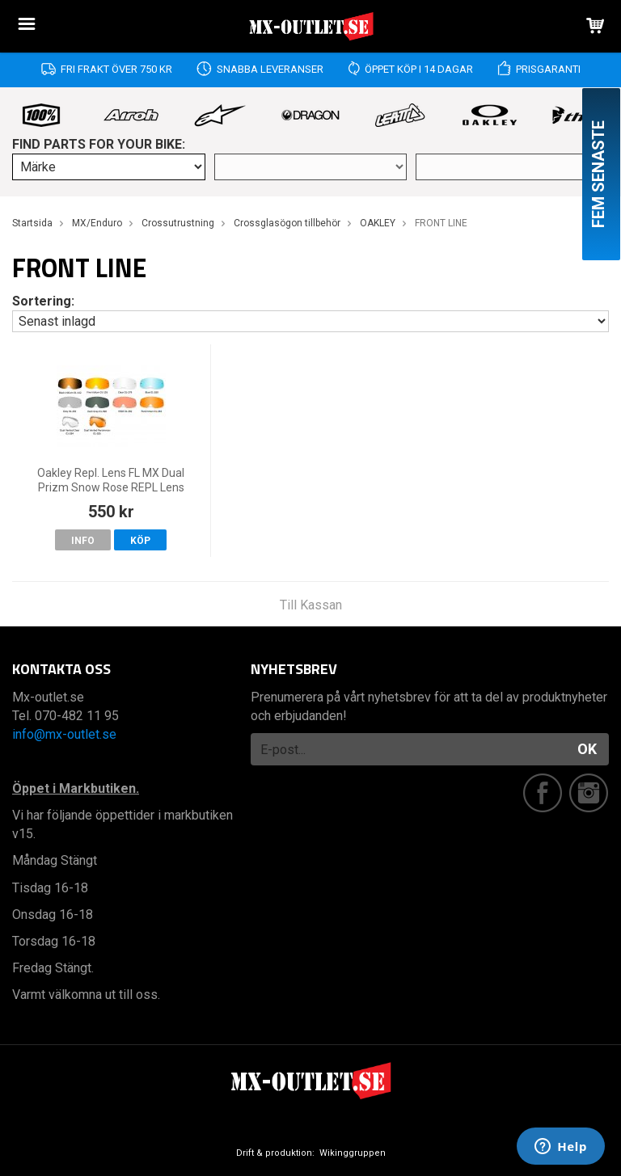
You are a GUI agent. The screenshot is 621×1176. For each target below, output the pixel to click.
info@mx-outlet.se (64, 734)
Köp (140, 540)
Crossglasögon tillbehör (287, 223)
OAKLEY (377, 223)
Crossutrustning (178, 223)
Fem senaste (598, 174)
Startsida (32, 223)
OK (587, 748)
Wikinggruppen (352, 1153)
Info (83, 540)
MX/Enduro (97, 223)
